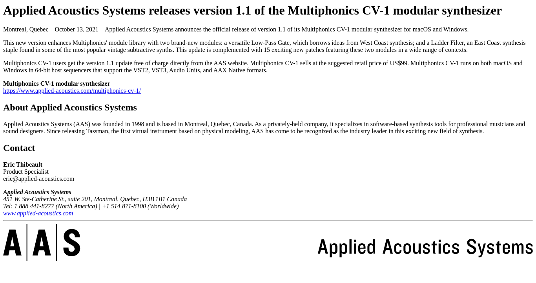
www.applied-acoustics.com (38, 213)
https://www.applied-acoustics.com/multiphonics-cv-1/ (72, 90)
